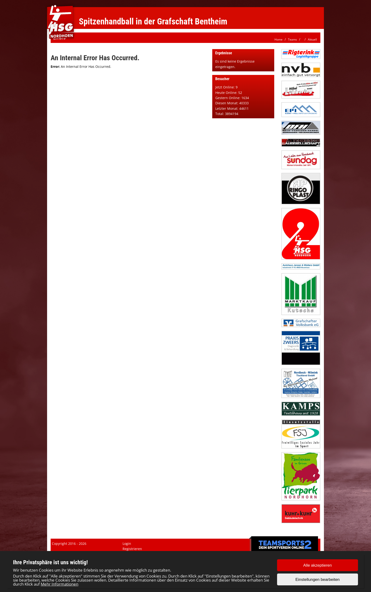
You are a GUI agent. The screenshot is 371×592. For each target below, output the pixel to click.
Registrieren (132, 548)
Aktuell (312, 39)
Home (278, 39)
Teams (292, 39)
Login (127, 543)
